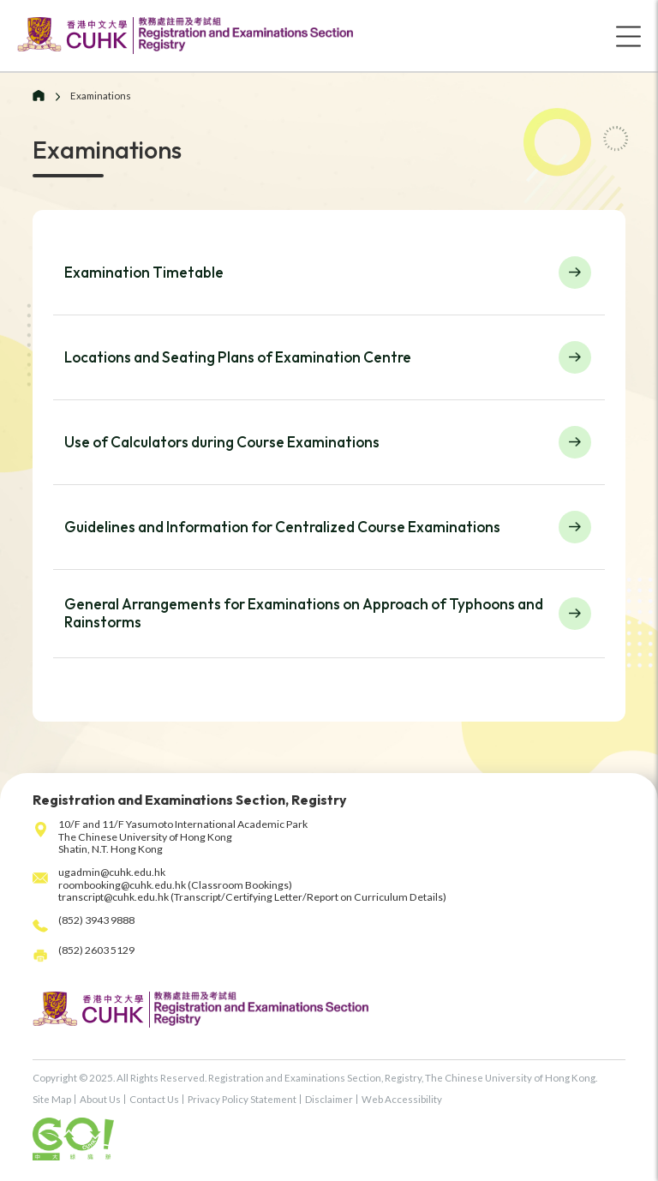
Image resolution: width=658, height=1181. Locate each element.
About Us (100, 1099)
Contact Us (154, 1099)
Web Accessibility (402, 1099)
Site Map (52, 1099)
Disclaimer (329, 1099)
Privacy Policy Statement (242, 1099)
